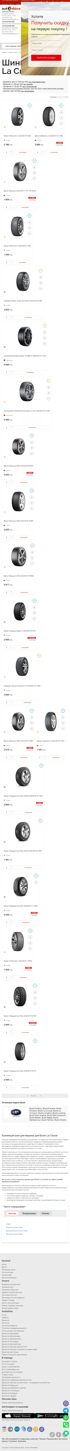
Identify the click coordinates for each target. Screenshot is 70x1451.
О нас (4, 1315)
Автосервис (7, 9)
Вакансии (20, 9)
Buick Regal (47, 1118)
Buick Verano (60, 1120)
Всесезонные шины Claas (17, 1231)
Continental (24, 1175)
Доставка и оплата (9, 1361)
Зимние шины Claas (14, 1227)
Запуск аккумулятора (10, 1303)
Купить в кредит (8, 1364)
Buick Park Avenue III (56, 1115)
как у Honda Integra (27, 91)
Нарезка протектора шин (12, 1292)
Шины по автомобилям (11, 1367)
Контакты (5, 1323)
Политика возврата (9, 1326)
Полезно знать (7, 1375)
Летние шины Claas (14, 1234)
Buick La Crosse (45, 1111)
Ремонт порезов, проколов (12, 1306)
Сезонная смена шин (10, 1290)
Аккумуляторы (7, 1272)
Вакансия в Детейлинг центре (14, 1388)
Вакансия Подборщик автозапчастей (16, 1380)
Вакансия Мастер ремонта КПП (14, 1347)
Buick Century (36, 1108)
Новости (5, 1318)
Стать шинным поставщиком (13, 1331)
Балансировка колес (10, 1308)
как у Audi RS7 (28, 84)
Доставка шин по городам (12, 1372)
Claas (8, 1224)
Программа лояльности (11, 1377)
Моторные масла (8, 1270)
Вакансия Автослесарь (11, 1336)
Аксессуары (7, 4)
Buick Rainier (35, 1118)
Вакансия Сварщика (10, 1385)
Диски (4, 1267)
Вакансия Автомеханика (11, 1339)
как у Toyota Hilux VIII (30, 86)
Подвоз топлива (8, 1300)
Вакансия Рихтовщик (10, 1341)
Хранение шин (7, 1287)
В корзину (23, 152)
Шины (4, 1264)
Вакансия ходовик (9, 1396)
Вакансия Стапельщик (11, 1391)
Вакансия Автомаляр (10, 1333)
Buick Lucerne (59, 1113)
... (37, 1096)
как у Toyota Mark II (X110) (37, 82)
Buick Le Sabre (45, 1113)
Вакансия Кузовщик (9, 1393)
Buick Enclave (49, 1108)
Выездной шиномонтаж (11, 1284)
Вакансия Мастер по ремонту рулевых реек (19, 1349)
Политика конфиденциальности (14, 1328)
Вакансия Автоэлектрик (11, 1344)
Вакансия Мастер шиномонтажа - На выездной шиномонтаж (26, 1383)
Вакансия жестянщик (10, 1352)
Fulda (16, 1175)
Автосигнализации (9, 1278)
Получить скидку (46, 57)
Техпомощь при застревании (13, 1298)
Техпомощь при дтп (9, 1295)
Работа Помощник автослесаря (14, 1355)
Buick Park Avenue (38, 1115)
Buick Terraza (48, 1120)
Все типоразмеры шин (11, 1369)
